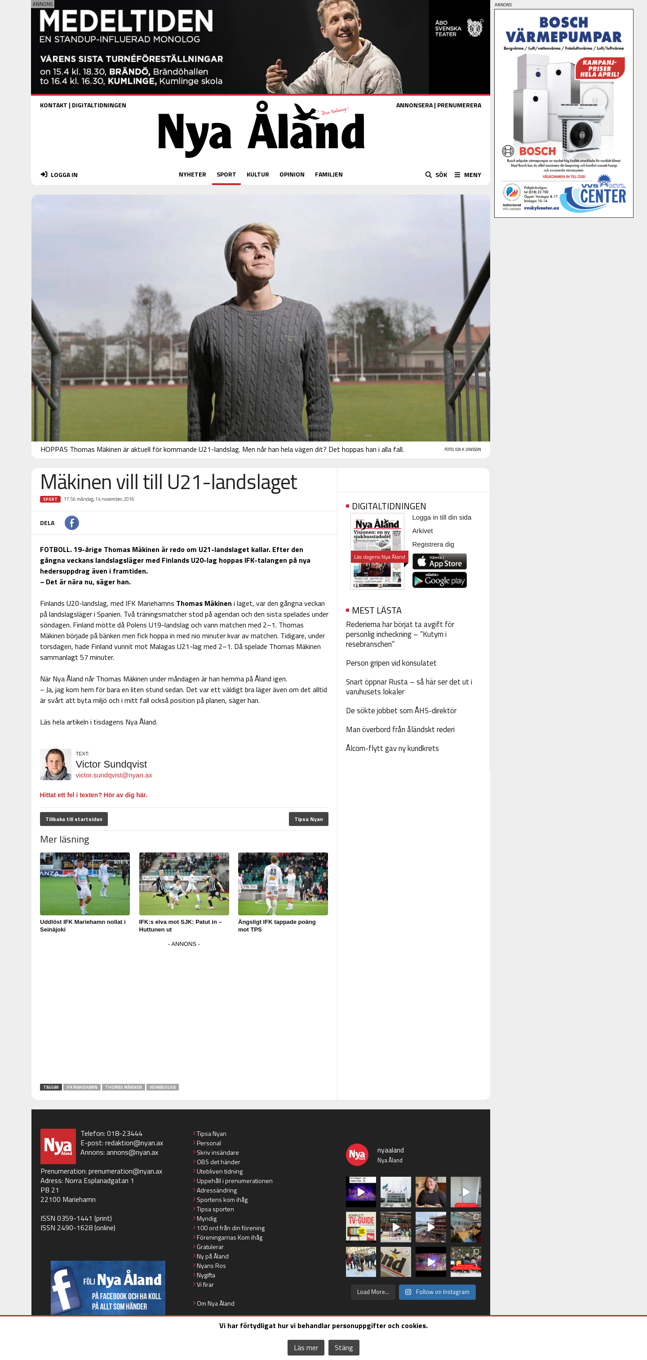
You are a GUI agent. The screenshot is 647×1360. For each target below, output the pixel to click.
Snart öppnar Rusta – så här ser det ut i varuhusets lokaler (409, 687)
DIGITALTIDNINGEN (99, 105)
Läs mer (306, 1347)
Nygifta (206, 1275)
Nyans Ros (211, 1265)
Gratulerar (210, 1246)
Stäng (344, 1347)
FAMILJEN (329, 174)
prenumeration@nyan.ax (125, 1171)
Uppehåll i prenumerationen (235, 1180)
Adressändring (217, 1190)
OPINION (292, 174)
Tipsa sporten (215, 1209)
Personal (209, 1143)
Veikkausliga (163, 1087)
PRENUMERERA (459, 105)
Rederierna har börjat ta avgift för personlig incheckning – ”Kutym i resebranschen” (400, 634)
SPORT (226, 174)
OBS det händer (218, 1161)
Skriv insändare (218, 1152)
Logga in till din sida (442, 517)
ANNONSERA (414, 105)
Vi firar (205, 1284)
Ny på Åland (213, 1256)
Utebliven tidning (220, 1171)
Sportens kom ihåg (222, 1199)
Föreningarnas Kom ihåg (229, 1237)
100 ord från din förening (231, 1227)
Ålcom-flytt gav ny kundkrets (392, 748)
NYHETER (192, 174)
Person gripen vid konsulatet (391, 663)
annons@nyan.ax (132, 1152)
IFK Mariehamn (81, 1087)
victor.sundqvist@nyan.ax (114, 775)
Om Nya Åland (216, 1303)
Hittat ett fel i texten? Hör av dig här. (94, 795)
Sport (50, 499)
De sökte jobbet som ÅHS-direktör (401, 710)
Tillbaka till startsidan (73, 819)
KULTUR (258, 174)
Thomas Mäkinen (123, 1087)
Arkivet (422, 530)
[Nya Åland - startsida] (261, 160)
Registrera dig (433, 544)
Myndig (207, 1218)
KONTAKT (53, 105)
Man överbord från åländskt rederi (400, 729)
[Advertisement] (184, 1013)
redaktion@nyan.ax (134, 1142)
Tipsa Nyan (308, 819)
